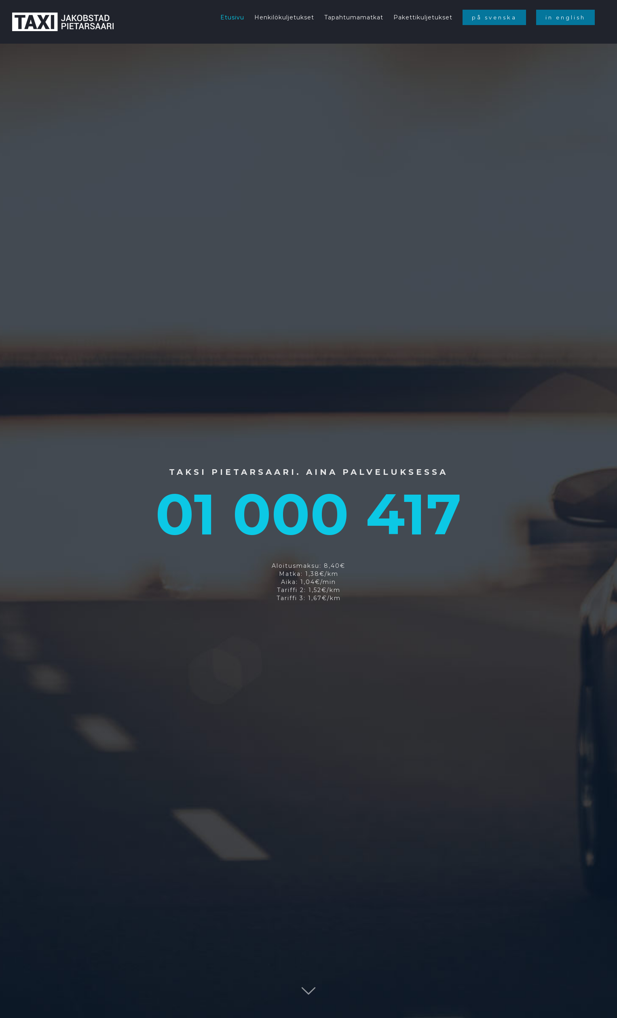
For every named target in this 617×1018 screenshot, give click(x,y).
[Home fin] (308, 509)
